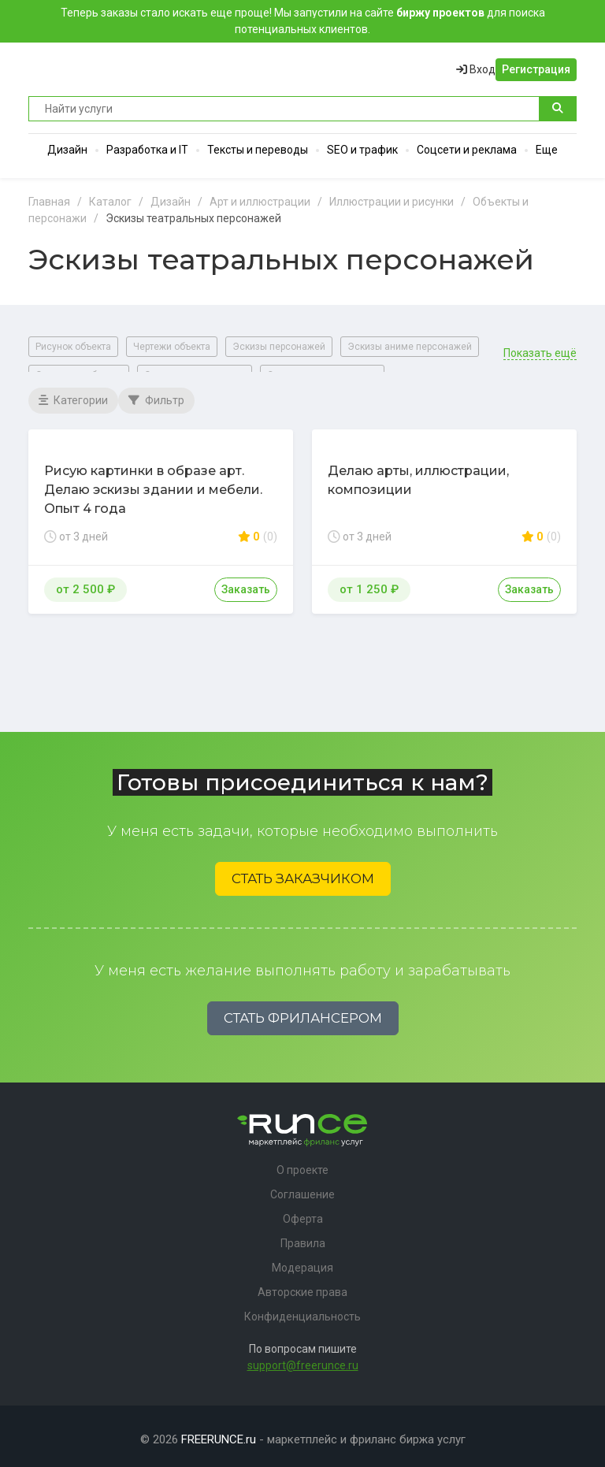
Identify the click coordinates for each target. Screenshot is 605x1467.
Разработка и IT (147, 149)
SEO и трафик (362, 149)
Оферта (303, 1212)
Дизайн (67, 149)
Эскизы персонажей (278, 346)
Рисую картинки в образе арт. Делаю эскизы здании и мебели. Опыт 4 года (153, 482)
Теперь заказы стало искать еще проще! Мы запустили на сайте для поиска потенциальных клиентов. (303, 20)
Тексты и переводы (257, 149)
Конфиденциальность (302, 1310)
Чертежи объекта (171, 346)
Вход (476, 69)
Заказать (245, 582)
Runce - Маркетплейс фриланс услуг (87, 69)
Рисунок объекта (73, 346)
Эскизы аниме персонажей (409, 346)
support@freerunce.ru (302, 1359)
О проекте (302, 1163)
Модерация (302, 1261)
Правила (302, 1237)
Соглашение (302, 1188)
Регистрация (536, 69)
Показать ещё (540, 346)
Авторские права (302, 1285)
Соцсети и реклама (467, 149)
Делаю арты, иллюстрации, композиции (418, 473)
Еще (547, 149)
